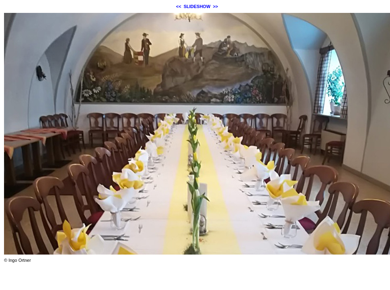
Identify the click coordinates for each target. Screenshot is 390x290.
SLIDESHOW (197, 6)
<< (178, 6)
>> (215, 6)
